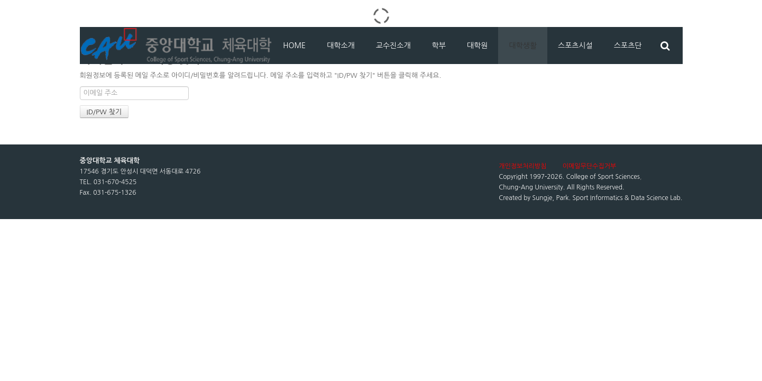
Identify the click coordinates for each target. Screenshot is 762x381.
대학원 (477, 45)
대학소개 (341, 45)
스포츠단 (628, 45)
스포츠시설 (575, 45)
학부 (439, 45)
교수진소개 (393, 45)
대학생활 (523, 45)
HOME (294, 45)
